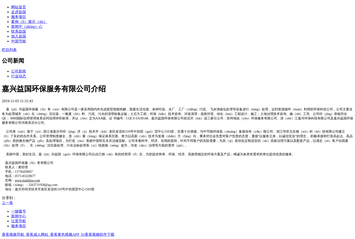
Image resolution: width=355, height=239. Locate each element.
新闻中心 (18, 216)
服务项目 (18, 17)
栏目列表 (9, 50)
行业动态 (18, 76)
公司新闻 (18, 71)
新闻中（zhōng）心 (26, 27)
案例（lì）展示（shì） (29, 22)
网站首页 (18, 7)
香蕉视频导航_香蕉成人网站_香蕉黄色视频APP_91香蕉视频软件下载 (58, 234)
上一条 (7, 203)
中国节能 (18, 41)
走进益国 (18, 12)
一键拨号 (18, 211)
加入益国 (18, 36)
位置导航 (18, 221)
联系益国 (18, 31)
